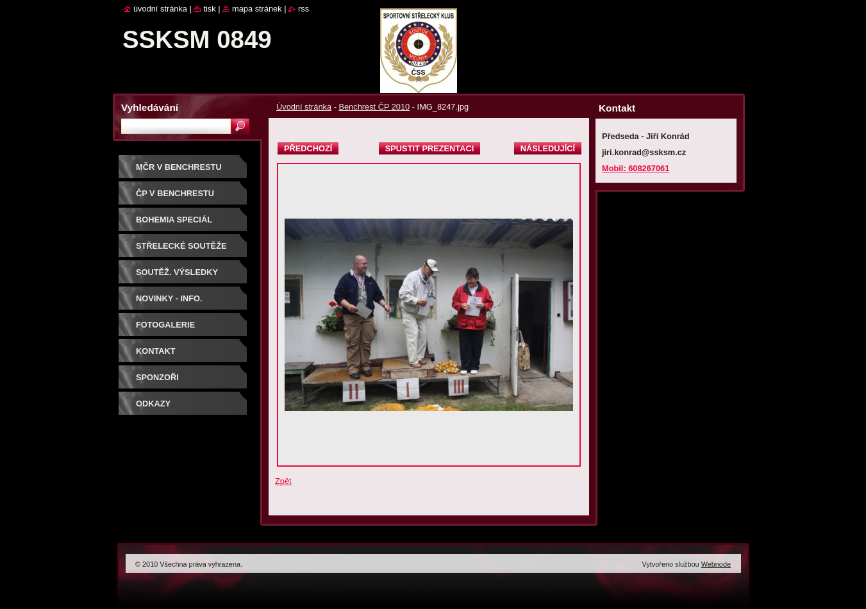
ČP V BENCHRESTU (175, 193)
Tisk (209, 8)
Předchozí (308, 148)
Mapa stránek (257, 8)
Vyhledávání (149, 107)
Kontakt (156, 351)
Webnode (716, 564)
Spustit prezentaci (429, 148)
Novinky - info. (169, 298)
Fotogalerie (165, 325)
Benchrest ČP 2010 (374, 107)
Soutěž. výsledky (177, 272)
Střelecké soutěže (181, 246)
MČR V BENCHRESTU (179, 167)
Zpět (283, 481)
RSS (303, 8)
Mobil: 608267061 (635, 168)
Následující (547, 148)
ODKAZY (153, 403)
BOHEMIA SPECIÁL (174, 219)
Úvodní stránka (303, 107)
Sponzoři (157, 377)
